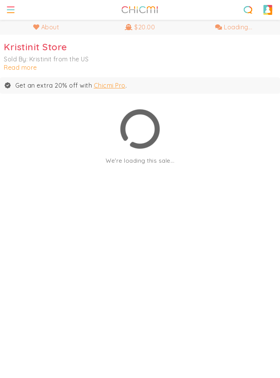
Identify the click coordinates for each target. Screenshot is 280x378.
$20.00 (140, 27)
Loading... (233, 27)
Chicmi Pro (110, 85)
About (46, 27)
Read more (20, 67)
